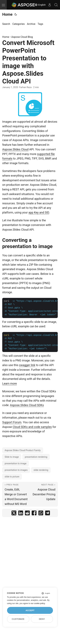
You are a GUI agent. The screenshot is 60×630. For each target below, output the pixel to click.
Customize (18, 619)
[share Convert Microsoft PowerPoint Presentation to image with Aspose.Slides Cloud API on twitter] (14, 514)
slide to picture (12, 476)
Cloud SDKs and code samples (32, 427)
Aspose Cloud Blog (22, 36)
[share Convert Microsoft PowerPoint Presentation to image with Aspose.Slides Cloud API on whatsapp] (40, 514)
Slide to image (12, 457)
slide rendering (41, 470)
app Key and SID (38, 212)
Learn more (9, 383)
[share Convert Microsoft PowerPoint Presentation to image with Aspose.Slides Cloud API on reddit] (27, 514)
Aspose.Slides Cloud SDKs (27, 405)
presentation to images (16, 470)
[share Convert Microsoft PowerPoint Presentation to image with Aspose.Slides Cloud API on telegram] (47, 514)
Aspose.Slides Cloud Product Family (23, 450)
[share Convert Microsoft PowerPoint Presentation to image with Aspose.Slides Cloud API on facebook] (34, 514)
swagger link (27, 365)
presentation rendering (36, 457)
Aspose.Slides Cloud (15, 149)
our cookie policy (38, 603)
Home (7, 14)
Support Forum (11, 422)
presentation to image (15, 463)
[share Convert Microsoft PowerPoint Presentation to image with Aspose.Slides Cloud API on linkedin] (20, 514)
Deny (42, 619)
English (40, 4)
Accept (30, 610)
